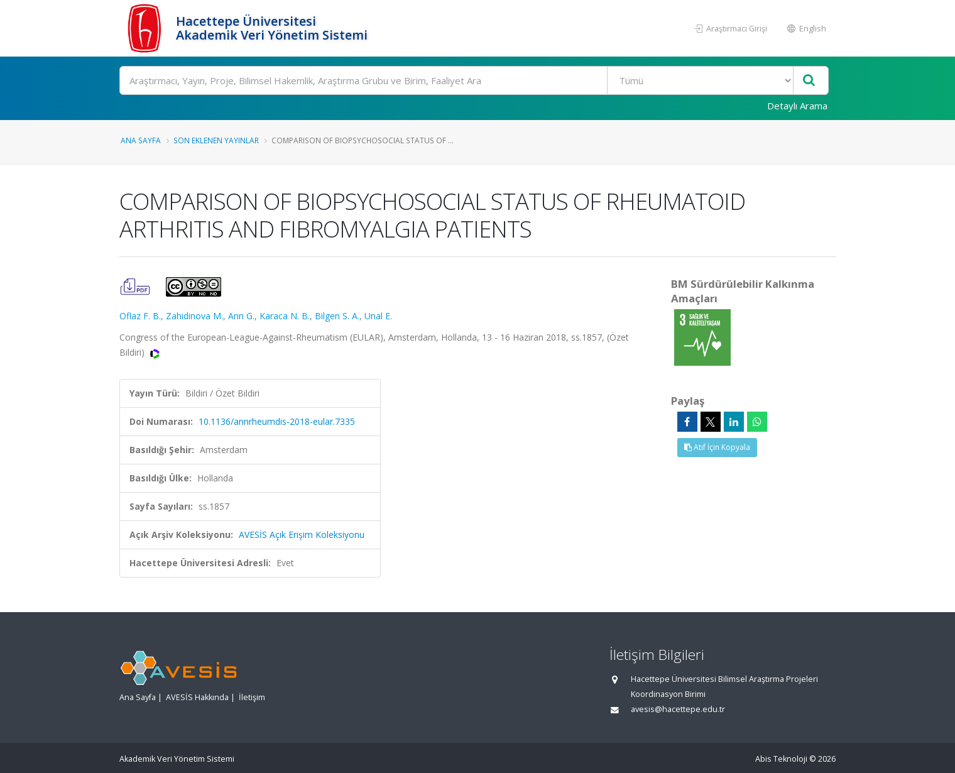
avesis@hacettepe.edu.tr (678, 709)
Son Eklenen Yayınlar (216, 140)
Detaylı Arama (797, 105)
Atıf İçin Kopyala (717, 447)
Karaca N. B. (284, 316)
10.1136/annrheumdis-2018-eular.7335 (277, 421)
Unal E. (378, 316)
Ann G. (241, 316)
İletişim (252, 697)
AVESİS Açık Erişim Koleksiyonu (301, 534)
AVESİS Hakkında (197, 697)
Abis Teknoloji (781, 759)
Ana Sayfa (141, 140)
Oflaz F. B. (140, 316)
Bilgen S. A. (337, 316)
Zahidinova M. (194, 316)
